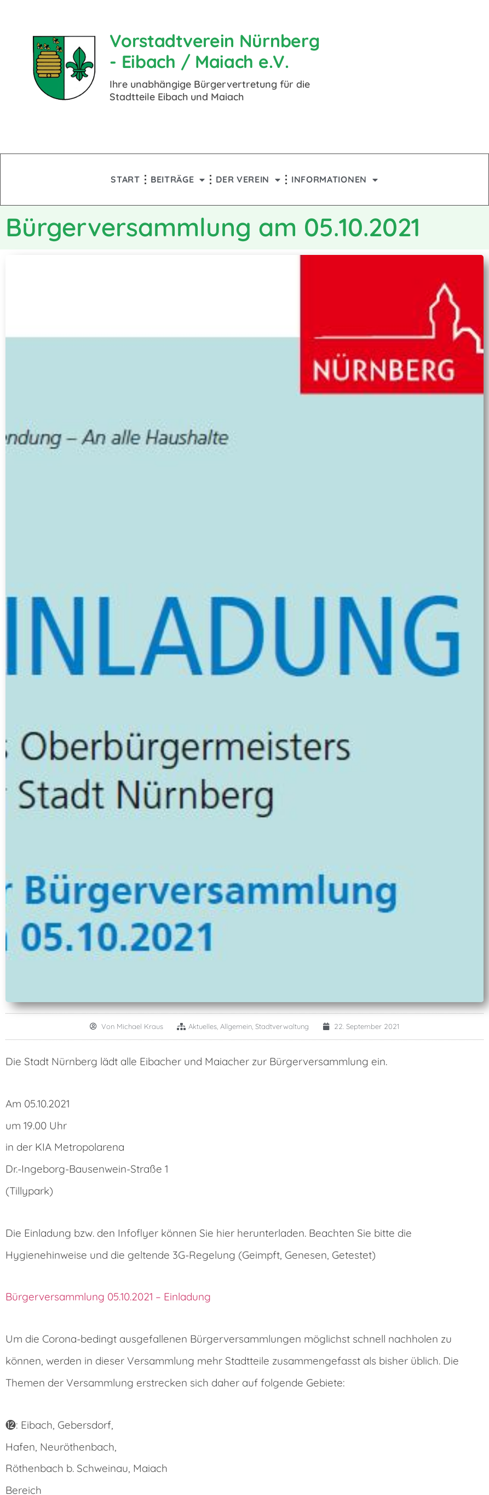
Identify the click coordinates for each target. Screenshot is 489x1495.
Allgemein (236, 1026)
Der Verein (248, 179)
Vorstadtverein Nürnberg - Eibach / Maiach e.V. (214, 51)
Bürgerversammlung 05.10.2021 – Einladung (108, 1296)
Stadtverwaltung (282, 1026)
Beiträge (178, 179)
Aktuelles (202, 1026)
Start (125, 179)
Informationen (334, 179)
